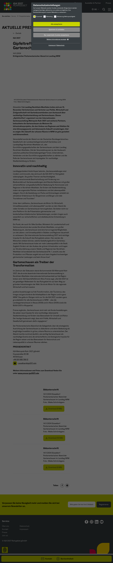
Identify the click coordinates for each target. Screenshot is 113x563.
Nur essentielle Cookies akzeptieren (56, 35)
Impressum (52, 45)
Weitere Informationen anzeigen (56, 39)
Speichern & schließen (56, 30)
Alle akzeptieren (56, 24)
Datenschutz (60, 45)
